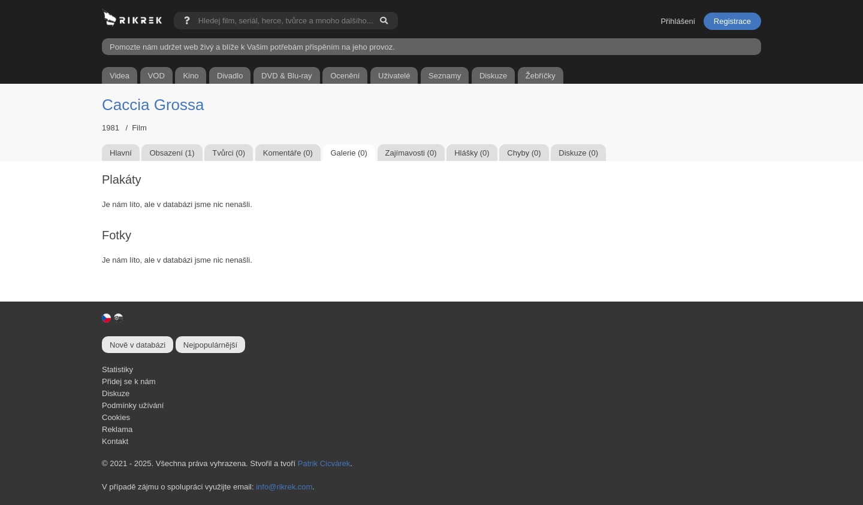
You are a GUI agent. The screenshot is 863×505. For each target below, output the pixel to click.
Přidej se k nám (129, 381)
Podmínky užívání (133, 405)
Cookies (116, 417)
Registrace (732, 21)
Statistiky (117, 369)
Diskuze (115, 393)
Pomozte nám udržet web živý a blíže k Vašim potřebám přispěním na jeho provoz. (252, 46)
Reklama (117, 429)
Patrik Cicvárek (324, 463)
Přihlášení (677, 21)
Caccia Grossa (153, 105)
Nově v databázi (137, 344)
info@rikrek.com (284, 486)
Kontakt (115, 441)
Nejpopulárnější (210, 344)
